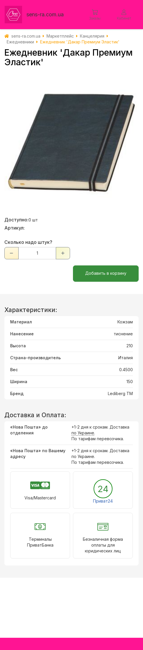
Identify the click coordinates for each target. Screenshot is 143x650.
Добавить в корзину (105, 273)
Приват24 (103, 500)
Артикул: (14, 228)
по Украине (83, 432)
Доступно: (16, 220)
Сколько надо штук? (28, 242)
